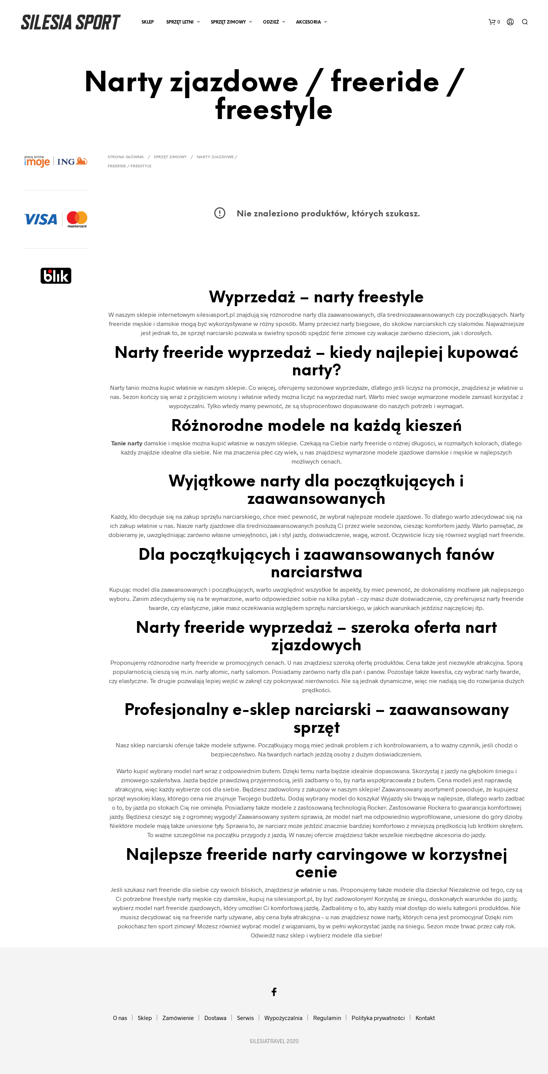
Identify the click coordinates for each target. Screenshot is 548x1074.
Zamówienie (178, 1017)
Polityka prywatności (378, 1017)
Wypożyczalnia (283, 1017)
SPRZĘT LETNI (180, 22)
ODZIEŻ (271, 22)
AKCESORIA (308, 22)
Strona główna (126, 157)
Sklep (148, 22)
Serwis (245, 1017)
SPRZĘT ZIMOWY (228, 22)
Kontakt (425, 1017)
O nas (120, 1017)
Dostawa (215, 1017)
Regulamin (327, 1017)
